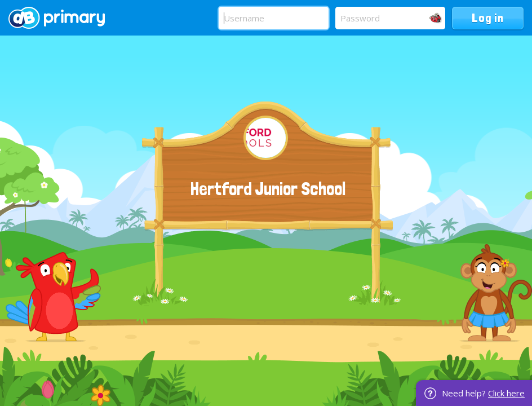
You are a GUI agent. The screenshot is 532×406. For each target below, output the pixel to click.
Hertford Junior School (267, 189)
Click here (506, 393)
